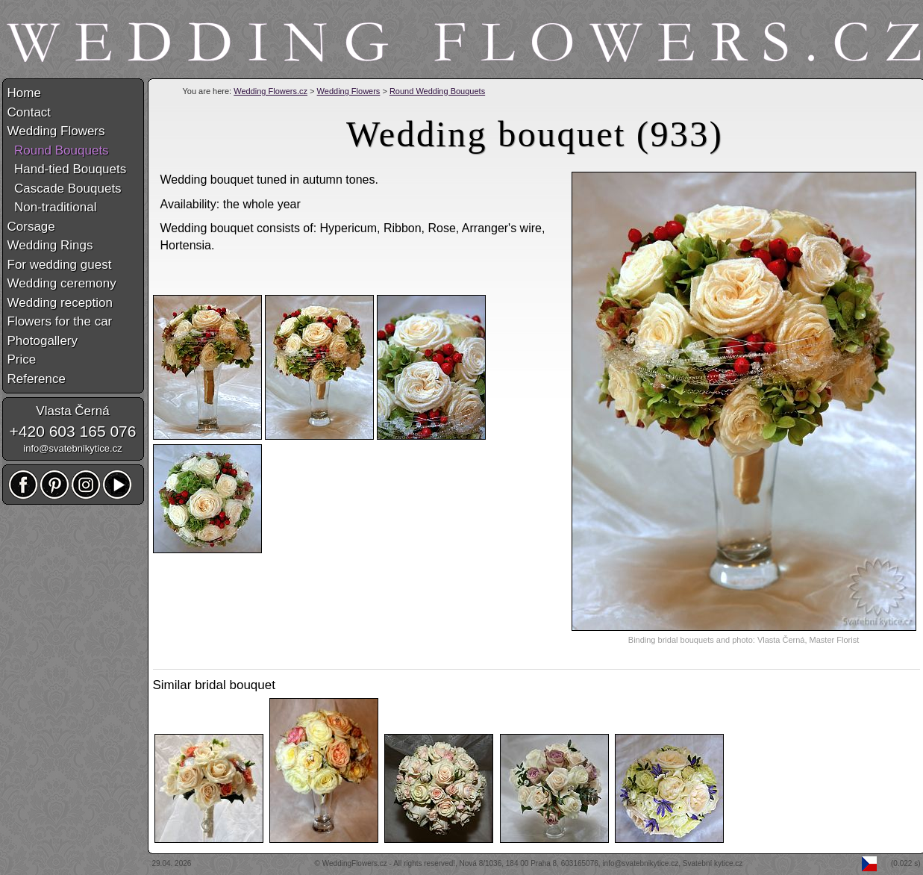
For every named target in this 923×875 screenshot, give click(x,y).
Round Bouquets (58, 150)
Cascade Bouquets (64, 188)
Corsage (31, 226)
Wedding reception (60, 303)
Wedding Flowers (349, 91)
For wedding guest (59, 265)
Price (22, 359)
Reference (36, 379)
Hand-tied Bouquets (67, 169)
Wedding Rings (50, 245)
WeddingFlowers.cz (354, 863)
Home (24, 93)
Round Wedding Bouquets (437, 91)
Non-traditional (52, 207)
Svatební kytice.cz (713, 863)
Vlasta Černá (72, 411)
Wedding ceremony (61, 283)
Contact (29, 112)
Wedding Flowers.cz (270, 91)
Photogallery (42, 341)
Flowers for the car (60, 321)
